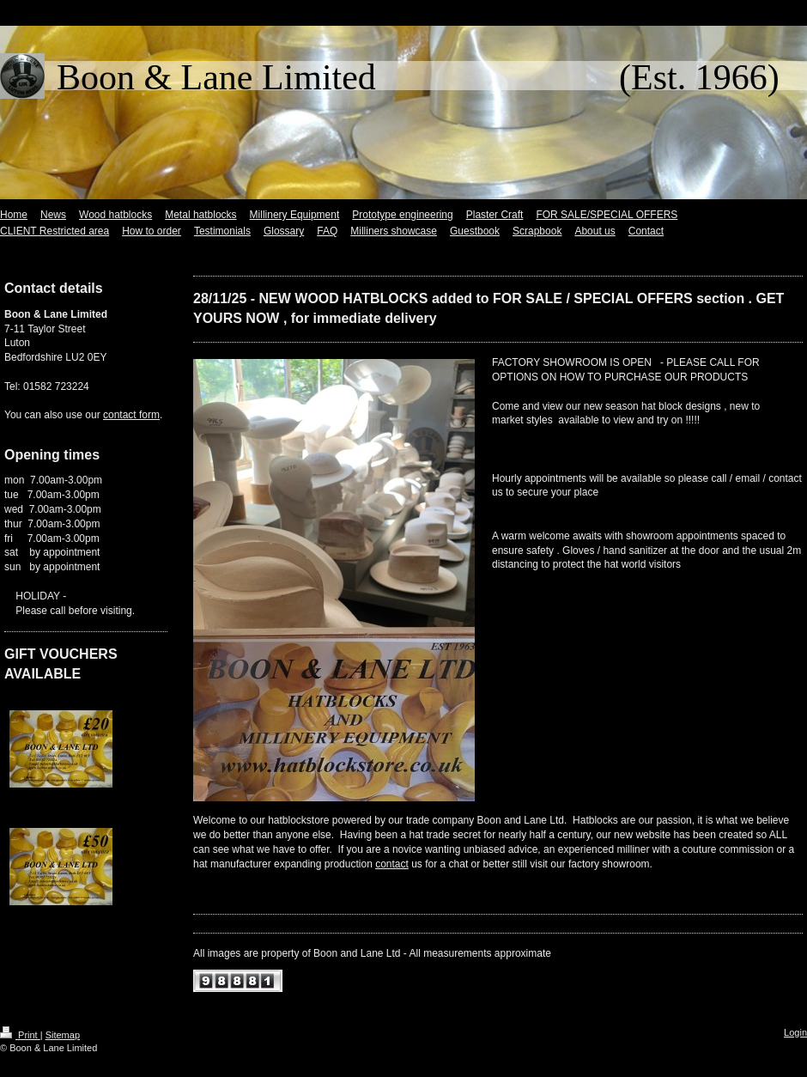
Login (795, 1032)
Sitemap (63, 1035)
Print (20, 1035)
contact (392, 864)
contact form (131, 415)
